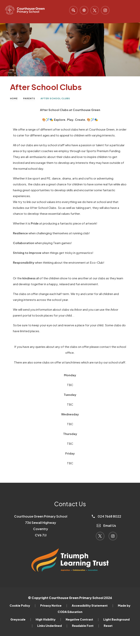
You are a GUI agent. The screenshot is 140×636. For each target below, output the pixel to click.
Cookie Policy (23, 605)
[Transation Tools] (84, 10)
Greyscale (20, 619)
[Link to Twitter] (94, 10)
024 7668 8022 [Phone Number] (106, 516)
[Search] (73, 10)
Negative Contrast (82, 619)
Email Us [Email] (106, 525)
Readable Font (85, 625)
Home (14, 98)
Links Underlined (52, 625)
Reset (108, 625)
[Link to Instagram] (105, 10)
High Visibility (48, 619)
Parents (29, 98)
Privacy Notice (53, 605)
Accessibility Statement (92, 605)
